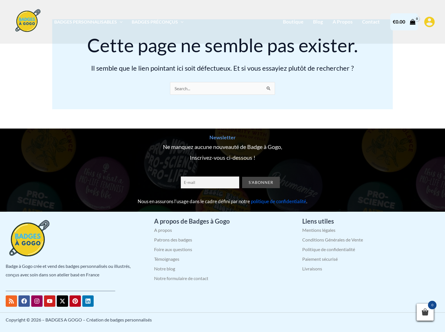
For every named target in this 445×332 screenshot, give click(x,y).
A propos (163, 230)
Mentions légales (318, 230)
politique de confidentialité (278, 201)
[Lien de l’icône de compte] (429, 22)
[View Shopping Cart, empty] (404, 21)
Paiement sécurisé (320, 259)
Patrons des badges (173, 239)
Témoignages (166, 259)
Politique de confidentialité (328, 249)
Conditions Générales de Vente (332, 239)
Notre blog (164, 268)
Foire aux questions (173, 249)
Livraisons (312, 268)
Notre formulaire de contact (181, 278)
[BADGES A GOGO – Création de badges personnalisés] (27, 21)
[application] (120, 21)
